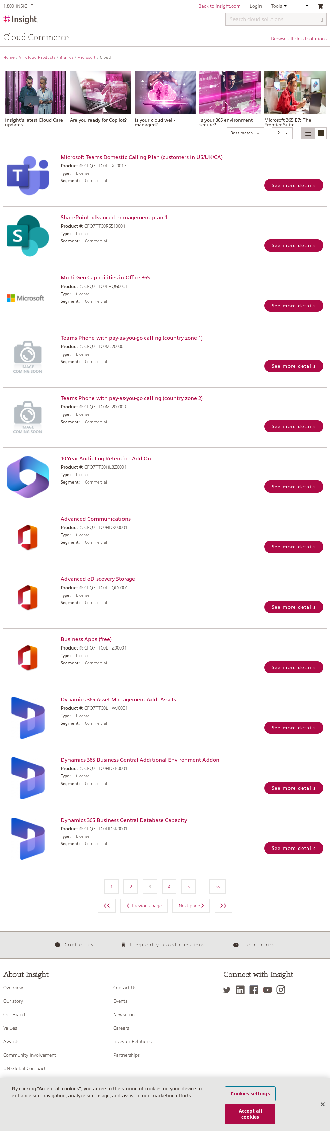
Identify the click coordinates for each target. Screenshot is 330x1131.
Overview (13, 987)
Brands (67, 57)
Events (120, 1001)
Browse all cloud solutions (299, 38)
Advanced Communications (96, 519)
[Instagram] (282, 989)
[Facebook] (255, 989)
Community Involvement (29, 1055)
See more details (294, 185)
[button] (245, 133)
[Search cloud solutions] (276, 19)
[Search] (322, 19)
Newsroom (124, 1014)
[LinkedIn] (242, 989)
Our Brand (14, 1014)
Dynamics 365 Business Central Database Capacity (124, 820)
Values (10, 1028)
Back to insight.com (219, 6)
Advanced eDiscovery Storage (98, 579)
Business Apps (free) (86, 639)
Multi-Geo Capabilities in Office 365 (105, 277)
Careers (121, 1028)
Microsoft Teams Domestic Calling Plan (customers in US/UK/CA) (142, 157)
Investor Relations (132, 1041)
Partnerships (126, 1055)
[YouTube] (269, 989)
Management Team (24, 1082)
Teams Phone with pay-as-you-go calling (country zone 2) (132, 398)
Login (256, 6)
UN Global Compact (24, 1068)
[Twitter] (228, 989)
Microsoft (86, 57)
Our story (13, 1001)
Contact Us (124, 987)
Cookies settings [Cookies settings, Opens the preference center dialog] (250, 1100)
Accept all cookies (250, 1120)
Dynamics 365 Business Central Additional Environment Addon (140, 760)
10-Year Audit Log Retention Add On (106, 458)
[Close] (322, 1111)
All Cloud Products (37, 57)
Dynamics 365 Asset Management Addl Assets (118, 699)
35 (217, 886)
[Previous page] (107, 906)
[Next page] (223, 906)
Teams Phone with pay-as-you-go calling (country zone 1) (132, 338)
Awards (11, 1041)
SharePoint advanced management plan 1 (114, 217)
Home (9, 57)
